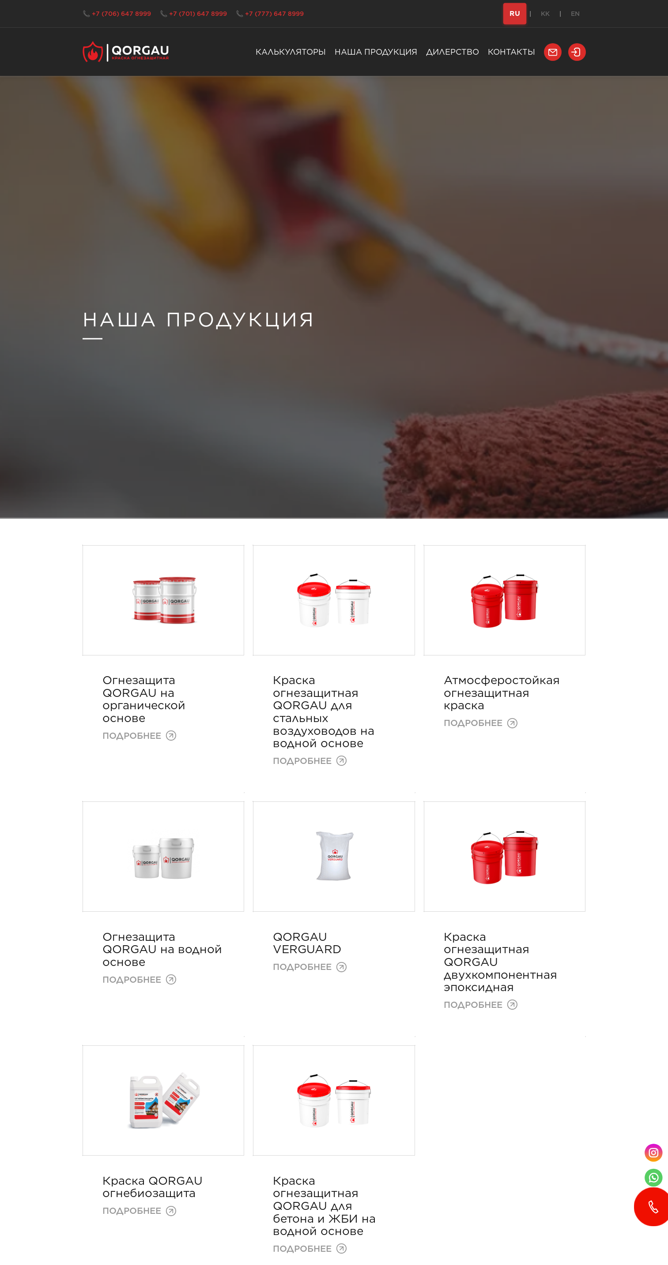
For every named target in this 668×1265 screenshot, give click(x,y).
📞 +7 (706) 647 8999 (117, 13)
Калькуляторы (291, 51)
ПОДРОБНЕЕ (139, 735)
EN (575, 13)
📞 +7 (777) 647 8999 (270, 13)
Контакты (511, 51)
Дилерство (452, 51)
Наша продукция (376, 51)
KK (545, 13)
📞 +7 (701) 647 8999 (193, 13)
